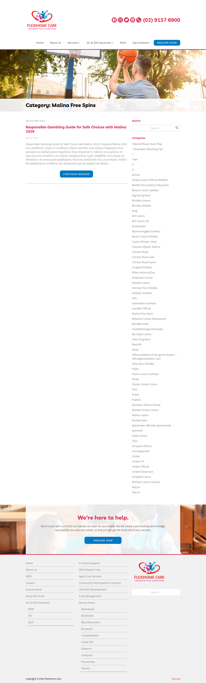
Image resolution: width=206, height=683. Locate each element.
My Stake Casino (142, 334)
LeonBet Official (141, 308)
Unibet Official (140, 466)
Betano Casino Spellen (145, 190)
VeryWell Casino (141, 477)
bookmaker (139, 226)
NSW (31, 609)
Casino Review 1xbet (144, 241)
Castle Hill (87, 642)
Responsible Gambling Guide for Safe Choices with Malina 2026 (76, 129)
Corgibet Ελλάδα (142, 267)
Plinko (135, 379)
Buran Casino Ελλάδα (145, 236)
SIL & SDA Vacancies (99, 43)
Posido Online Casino (144, 384)
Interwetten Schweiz (144, 303)
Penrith (85, 668)
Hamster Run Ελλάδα (144, 288)
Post (134, 389)
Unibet (136, 456)
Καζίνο (136, 487)
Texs (134, 441)
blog (134, 211)
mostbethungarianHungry (147, 329)
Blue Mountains (90, 622)
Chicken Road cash (143, 257)
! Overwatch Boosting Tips (147, 149)
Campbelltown (90, 635)
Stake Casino (139, 435)
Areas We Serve (35, 596)
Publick (136, 400)
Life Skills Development (93, 589)
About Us (55, 43)
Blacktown (87, 615)
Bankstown (88, 609)
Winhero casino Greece (146, 482)
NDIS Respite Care (90, 569)
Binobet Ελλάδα (141, 205)
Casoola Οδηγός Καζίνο (146, 247)
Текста (136, 492)
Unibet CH (138, 461)
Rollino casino (140, 415)
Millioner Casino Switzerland (149, 319)
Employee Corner (142, 277)
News (135, 349)
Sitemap (176, 678)
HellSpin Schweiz (142, 293)
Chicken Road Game (144, 262)
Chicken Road (140, 252)
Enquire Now (103, 540)
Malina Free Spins (35, 120)
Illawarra (86, 648)
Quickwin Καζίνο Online (146, 405)
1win (135, 159)
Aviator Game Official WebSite (150, 180)
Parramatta (88, 662)
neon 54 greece (141, 339)
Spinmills (137, 430)
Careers (30, 583)
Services (73, 43)
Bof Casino (138, 216)
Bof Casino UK (140, 221)
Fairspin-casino (141, 283)
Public (135, 394)
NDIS (123, 43)
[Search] (176, 128)
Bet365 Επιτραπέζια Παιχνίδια (150, 185)
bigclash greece (141, 195)
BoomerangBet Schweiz (146, 231)
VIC (30, 615)
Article (136, 175)
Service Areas (87, 602)
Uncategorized (140, 451)
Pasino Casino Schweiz (145, 374)
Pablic (135, 369)
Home (40, 43)
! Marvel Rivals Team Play (147, 144)
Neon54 (136, 344)
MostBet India (140, 324)
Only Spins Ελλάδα (143, 364)
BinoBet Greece (141, 200)
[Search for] (156, 128)
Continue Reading (76, 174)
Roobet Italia (139, 420)
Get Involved (140, 43)
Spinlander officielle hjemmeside (151, 425)
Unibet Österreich (142, 471)
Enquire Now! (167, 42)
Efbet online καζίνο (143, 272)
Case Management (90, 596)
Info (134, 298)
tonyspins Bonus (142, 446)
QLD (30, 622)
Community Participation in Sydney (100, 583)
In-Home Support (89, 563)
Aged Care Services (90, 576)
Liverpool (86, 655)
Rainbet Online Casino (145, 410)
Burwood (86, 629)
